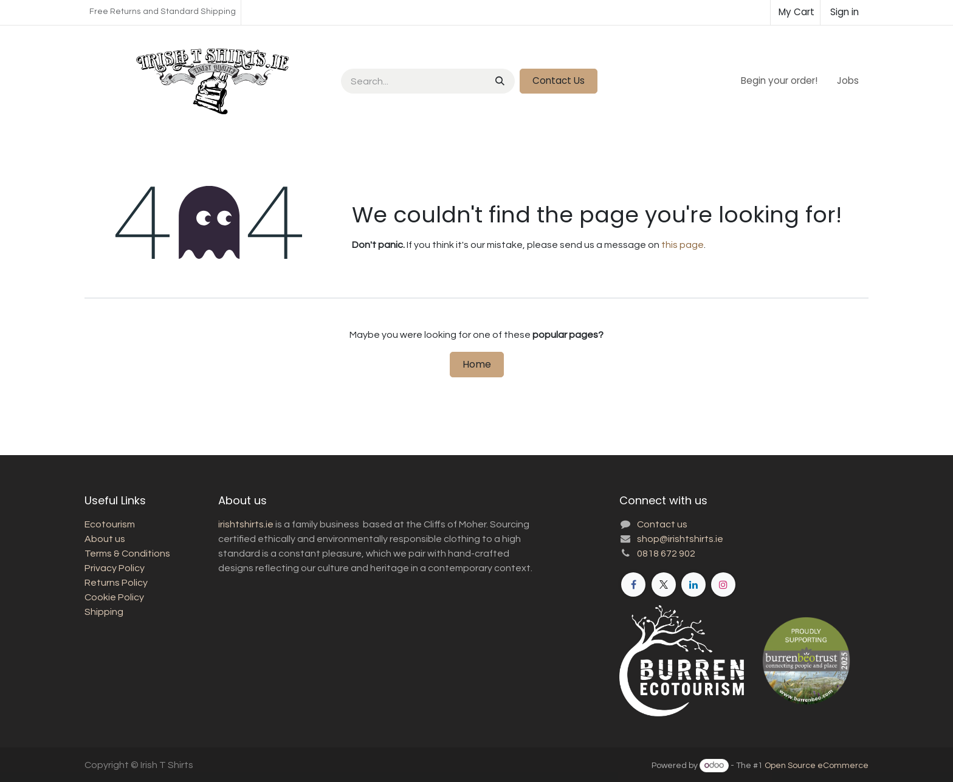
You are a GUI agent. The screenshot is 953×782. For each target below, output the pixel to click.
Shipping (103, 612)
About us (104, 539)
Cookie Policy (114, 597)
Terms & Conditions (127, 553)
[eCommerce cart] (795, 12)
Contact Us (558, 80)
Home (477, 364)
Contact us (662, 524)
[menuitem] (779, 81)
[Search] (499, 81)
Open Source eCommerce (817, 765)
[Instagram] (723, 584)
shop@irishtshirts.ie (680, 539)
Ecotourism (109, 524)
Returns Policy (116, 583)
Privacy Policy (114, 568)
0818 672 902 (666, 553)
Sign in (844, 11)
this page (682, 245)
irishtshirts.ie (246, 524)
